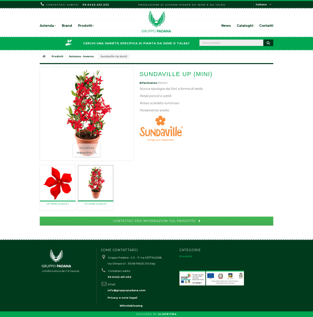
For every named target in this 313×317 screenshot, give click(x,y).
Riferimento (148, 82)
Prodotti (86, 26)
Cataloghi (245, 26)
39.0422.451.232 (95, 4)
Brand (67, 26)
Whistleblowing (131, 305)
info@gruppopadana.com (127, 290)
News (226, 26)
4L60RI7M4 (167, 314)
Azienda (48, 26)
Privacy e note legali (122, 297)
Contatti (266, 26)
